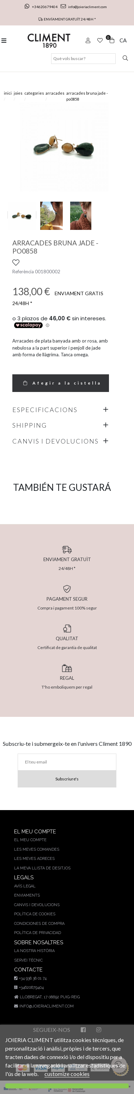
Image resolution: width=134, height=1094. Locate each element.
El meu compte (30, 840)
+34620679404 (41, 7)
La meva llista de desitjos (42, 868)
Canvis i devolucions (37, 905)
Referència (23, 271)
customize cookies (67, 1073)
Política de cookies (34, 914)
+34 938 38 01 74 (30, 978)
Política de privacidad (37, 933)
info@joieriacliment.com (84, 7)
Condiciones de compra (39, 923)
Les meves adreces (34, 858)
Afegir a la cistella (61, 383)
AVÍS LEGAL (25, 886)
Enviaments (27, 895)
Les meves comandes (36, 849)
